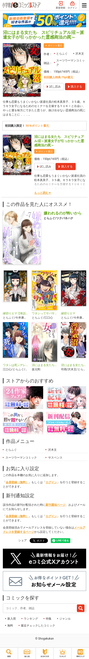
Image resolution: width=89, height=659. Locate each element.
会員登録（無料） (17, 482)
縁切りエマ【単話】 (15, 313)
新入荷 (11, 618)
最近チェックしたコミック (38, 625)
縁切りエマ (68, 313)
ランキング (31, 618)
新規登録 (60, 5)
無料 (10, 625)
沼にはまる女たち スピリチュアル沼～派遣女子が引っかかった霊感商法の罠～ (59, 141)
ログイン (72, 5)
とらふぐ (62, 53)
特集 (49, 618)
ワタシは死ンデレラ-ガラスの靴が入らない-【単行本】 (15, 365)
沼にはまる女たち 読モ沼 (44, 365)
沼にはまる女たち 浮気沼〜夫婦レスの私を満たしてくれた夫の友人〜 (73, 365)
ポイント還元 (55, 45)
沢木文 (79, 53)
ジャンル (65, 618)
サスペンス (55, 457)
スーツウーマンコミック (70, 62)
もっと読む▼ (42, 193)
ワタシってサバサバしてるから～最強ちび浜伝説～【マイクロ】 (44, 313)
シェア (22, 540)
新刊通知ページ (56, 504)
